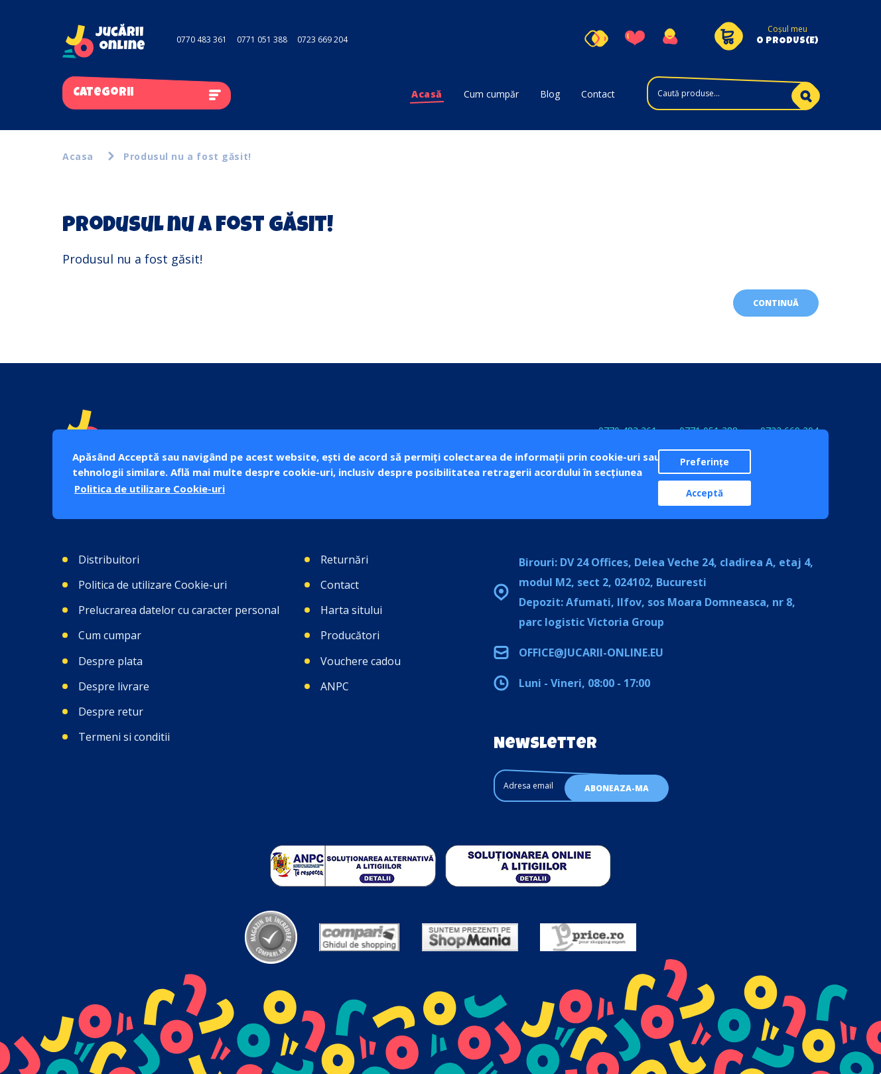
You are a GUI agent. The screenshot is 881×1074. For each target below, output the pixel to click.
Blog (550, 94)
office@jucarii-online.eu (591, 652)
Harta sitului (351, 610)
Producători (349, 635)
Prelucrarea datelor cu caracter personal (178, 610)
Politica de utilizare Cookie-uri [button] (149, 488)
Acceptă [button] (704, 493)
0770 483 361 (201, 39)
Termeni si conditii (124, 736)
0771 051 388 (262, 39)
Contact (598, 94)
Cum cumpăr (491, 94)
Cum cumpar (109, 635)
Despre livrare (113, 686)
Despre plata (110, 661)
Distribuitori (108, 559)
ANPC (334, 686)
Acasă (426, 94)
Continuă (776, 303)
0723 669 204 (322, 39)
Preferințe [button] (704, 462)
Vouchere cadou (360, 661)
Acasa (78, 156)
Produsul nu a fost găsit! (187, 156)
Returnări (344, 559)
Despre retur (110, 711)
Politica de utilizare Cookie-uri (152, 584)
